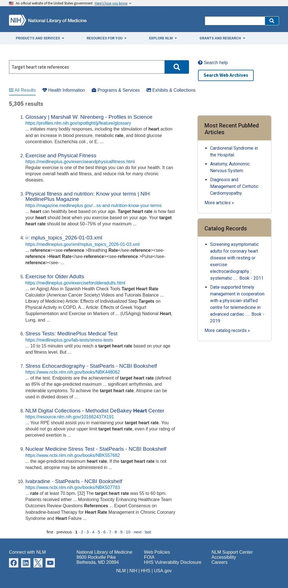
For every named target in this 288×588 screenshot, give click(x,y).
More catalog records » (227, 330)
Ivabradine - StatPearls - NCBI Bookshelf (73, 481)
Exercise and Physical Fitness (60, 155)
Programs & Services (116, 90)
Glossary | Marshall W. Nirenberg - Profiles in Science (88, 117)
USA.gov (163, 570)
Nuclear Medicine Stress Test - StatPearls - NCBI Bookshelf (95, 449)
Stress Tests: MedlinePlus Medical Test (71, 333)
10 (128, 532)
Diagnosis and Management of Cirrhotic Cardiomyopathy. (234, 186)
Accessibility (224, 557)
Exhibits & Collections (171, 90)
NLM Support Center (232, 552)
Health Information (63, 90)
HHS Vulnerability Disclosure (172, 562)
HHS (145, 570)
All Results (22, 90)
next (137, 532)
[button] (272, 20)
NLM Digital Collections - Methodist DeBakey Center (94, 411)
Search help (213, 62)
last (148, 532)
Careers (220, 562)
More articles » (219, 202)
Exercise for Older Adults (54, 276)
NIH (133, 570)
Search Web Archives (226, 75)
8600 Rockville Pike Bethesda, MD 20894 (97, 560)
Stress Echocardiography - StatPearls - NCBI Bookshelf (91, 366)
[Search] (235, 20)
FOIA (149, 557)
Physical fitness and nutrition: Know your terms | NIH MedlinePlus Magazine (87, 196)
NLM (121, 570)
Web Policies (157, 552)
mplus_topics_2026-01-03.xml (66, 238)
